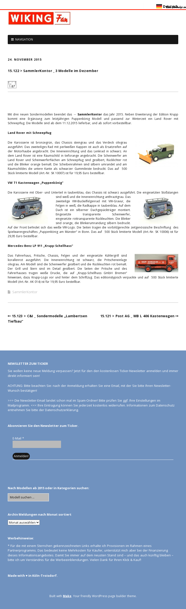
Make (67, 596)
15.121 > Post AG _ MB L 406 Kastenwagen (137, 316)
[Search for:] (28, 497)
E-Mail (18, 438)
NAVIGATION (24, 39)
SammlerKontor (90, 114)
